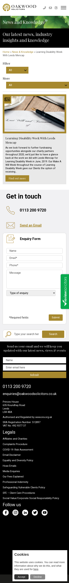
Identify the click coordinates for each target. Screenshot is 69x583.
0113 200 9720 (17, 386)
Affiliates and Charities (15, 438)
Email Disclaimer (12, 455)
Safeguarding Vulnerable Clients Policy (24, 487)
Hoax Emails (9, 465)
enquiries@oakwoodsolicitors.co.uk (30, 394)
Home (6, 52)
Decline (38, 577)
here (35, 569)
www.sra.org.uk (43, 417)
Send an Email (31, 225)
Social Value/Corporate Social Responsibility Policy (31, 498)
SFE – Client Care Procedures (19, 493)
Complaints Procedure (15, 444)
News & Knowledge (22, 52)
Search (53, 334)
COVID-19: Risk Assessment (18, 449)
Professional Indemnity (15, 482)
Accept (21, 577)
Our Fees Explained (13, 476)
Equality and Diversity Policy (18, 460)
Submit (34, 375)
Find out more (17, 178)
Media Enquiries (11, 471)
